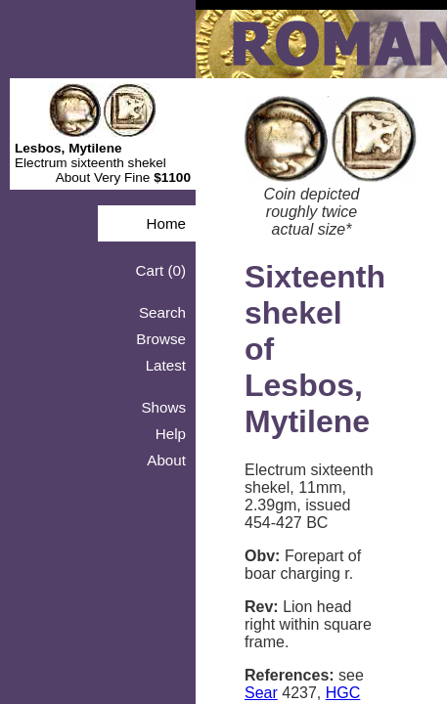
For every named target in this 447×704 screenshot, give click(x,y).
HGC (231, 529)
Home (71, 66)
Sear (149, 529)
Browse (270, 66)
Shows (370, 66)
